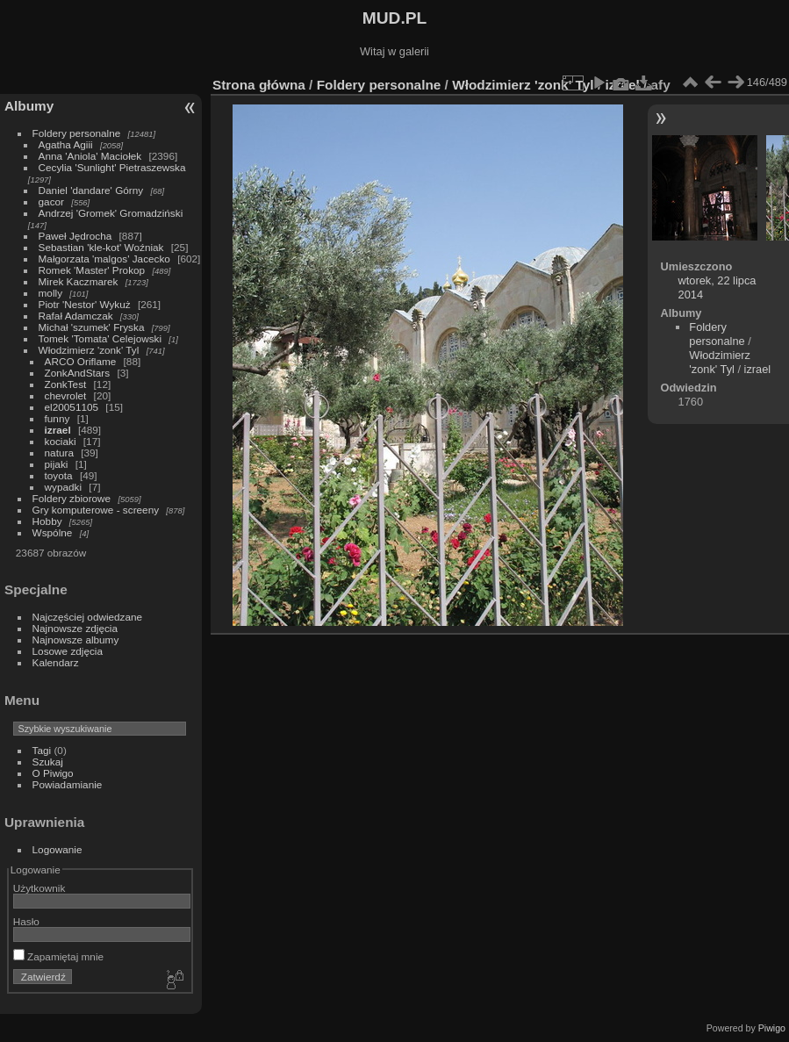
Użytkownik (39, 888)
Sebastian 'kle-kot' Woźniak (101, 247)
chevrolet (66, 395)
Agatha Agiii (66, 144)
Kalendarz (55, 662)
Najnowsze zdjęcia (75, 628)
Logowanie (57, 849)
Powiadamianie (67, 784)
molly (50, 292)
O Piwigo (53, 773)
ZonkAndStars (78, 372)
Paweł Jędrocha (75, 235)
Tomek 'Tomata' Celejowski (100, 338)
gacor (51, 201)
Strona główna (258, 84)
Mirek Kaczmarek (78, 281)
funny (57, 418)
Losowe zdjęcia (67, 651)
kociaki (60, 441)
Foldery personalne (76, 133)
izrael (58, 429)
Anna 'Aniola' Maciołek (90, 156)
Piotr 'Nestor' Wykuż (85, 304)
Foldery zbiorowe (71, 498)
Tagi (42, 750)
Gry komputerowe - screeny (96, 509)
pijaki (56, 464)
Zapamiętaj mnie (58, 956)
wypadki (63, 486)
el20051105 (72, 407)
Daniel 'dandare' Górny (91, 190)
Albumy (29, 105)
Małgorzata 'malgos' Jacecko (104, 258)
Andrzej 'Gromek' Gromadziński (111, 213)
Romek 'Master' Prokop (92, 270)
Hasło (26, 921)
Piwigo (771, 1028)
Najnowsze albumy (75, 639)
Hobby (47, 521)
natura (59, 452)
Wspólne (52, 532)
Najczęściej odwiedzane (87, 616)
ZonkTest (66, 384)
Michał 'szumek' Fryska (92, 327)
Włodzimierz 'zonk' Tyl (89, 350)
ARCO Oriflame (81, 361)
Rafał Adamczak (76, 315)
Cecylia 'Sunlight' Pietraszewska (112, 167)
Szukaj (47, 761)
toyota (59, 475)
